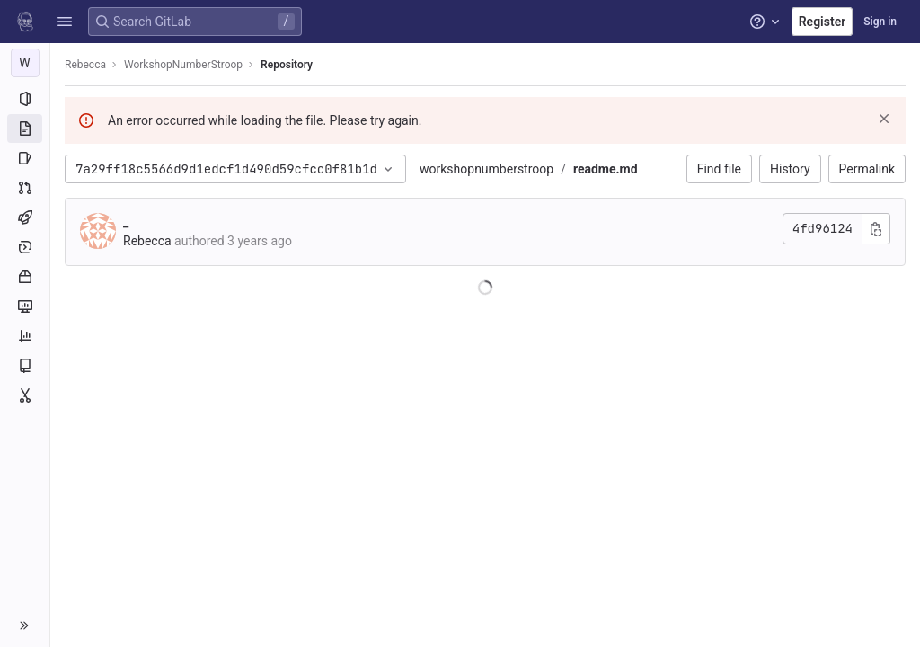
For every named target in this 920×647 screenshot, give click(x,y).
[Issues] (24, 158)
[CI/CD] (24, 217)
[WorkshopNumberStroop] (25, 63)
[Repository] (24, 128)
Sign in (880, 21)
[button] (64, 21)
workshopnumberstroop (486, 169)
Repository (287, 64)
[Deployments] (24, 247)
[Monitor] (24, 306)
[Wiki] (24, 365)
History (790, 169)
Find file (719, 169)
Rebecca (85, 64)
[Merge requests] (24, 187)
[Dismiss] (884, 118)
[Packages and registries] (24, 276)
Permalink (867, 169)
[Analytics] (24, 336)
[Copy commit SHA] (876, 228)
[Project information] (24, 98)
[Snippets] (24, 395)
